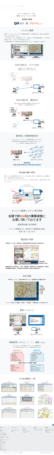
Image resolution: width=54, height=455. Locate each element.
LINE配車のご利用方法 (48, 114)
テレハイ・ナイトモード (47, 117)
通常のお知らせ (25, 430)
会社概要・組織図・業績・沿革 (49, 430)
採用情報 (44, 3)
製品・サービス (24, 3)
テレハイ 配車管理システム (3, 433)
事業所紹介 (46, 431)
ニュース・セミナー (31, 3)
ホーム (1, 6)
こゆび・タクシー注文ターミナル (4, 436)
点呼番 (1, 431)
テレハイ (12, 6)
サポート (37, 3)
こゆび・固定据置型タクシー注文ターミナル (48, 108)
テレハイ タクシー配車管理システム (48, 97)
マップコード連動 (48, 102)
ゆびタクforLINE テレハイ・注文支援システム (48, 111)
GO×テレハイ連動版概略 (3, 434)
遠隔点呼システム (2, 430)
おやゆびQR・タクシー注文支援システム (4, 438)
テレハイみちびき (2, 435)
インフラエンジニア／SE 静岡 (38, 430)
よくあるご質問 (25, 432)
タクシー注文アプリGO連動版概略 (19, 6)
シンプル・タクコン (2, 432)
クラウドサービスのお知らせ (26, 431)
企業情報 (50, 3)
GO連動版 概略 (47, 99)
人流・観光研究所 (47, 432)
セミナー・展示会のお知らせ (15, 430)
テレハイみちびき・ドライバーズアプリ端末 (48, 105)
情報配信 (12, 431)
